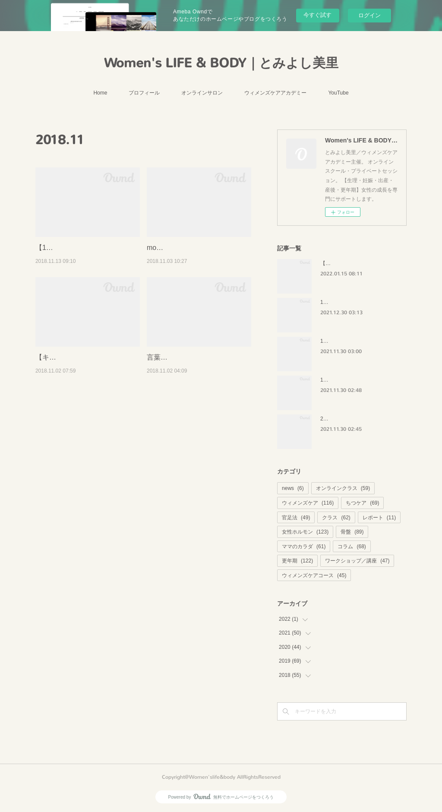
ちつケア (362, 503)
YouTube (338, 93)
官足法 (296, 518)
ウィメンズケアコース (314, 575)
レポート (379, 518)
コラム (352, 546)
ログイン (369, 15)
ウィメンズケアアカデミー (275, 93)
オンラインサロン (202, 93)
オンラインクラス (343, 488)
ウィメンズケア (308, 503)
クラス (336, 518)
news (293, 488)
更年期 (297, 561)
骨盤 (352, 532)
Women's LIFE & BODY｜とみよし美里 (221, 63)
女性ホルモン (305, 532)
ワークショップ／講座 (357, 561)
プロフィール (144, 93)
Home (100, 93)
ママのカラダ (303, 546)
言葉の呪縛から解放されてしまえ (198, 368)
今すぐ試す (317, 15)
